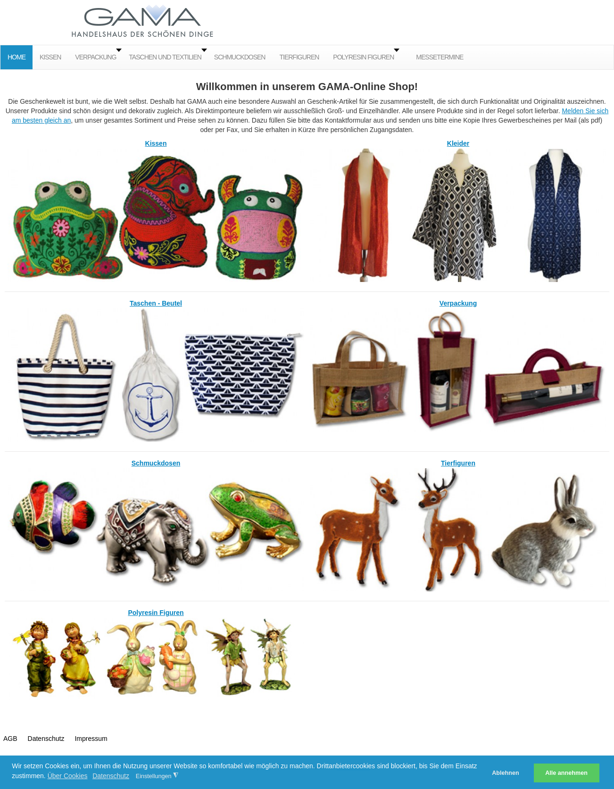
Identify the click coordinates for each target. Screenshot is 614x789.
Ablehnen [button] (505, 773)
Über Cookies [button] (68, 776)
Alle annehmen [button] (566, 773)
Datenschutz (46, 738)
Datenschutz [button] (110, 776)
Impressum (91, 738)
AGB (10, 738)
